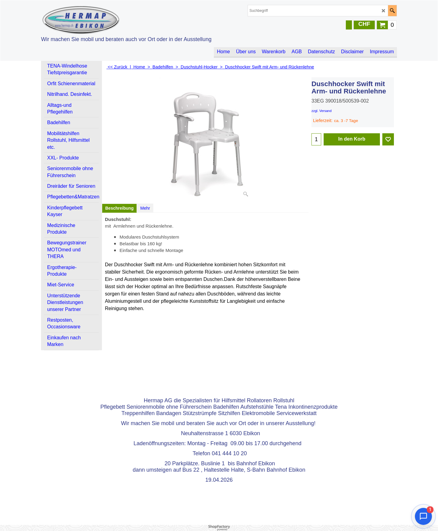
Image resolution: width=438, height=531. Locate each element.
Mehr (145, 208)
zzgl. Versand (321, 111)
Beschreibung (119, 208)
